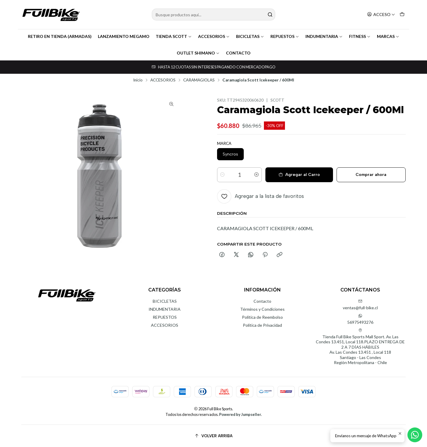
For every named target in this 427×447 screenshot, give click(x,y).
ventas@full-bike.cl (360, 304)
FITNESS (360, 36)
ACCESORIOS (214, 36)
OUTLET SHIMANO (198, 52)
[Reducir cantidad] (222, 175)
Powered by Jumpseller (240, 414)
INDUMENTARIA (324, 36)
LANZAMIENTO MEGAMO (123, 36)
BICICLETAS (250, 36)
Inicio (138, 80)
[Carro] (402, 14)
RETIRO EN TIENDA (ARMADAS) (60, 36)
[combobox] (213, 14)
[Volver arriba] (213, 436)
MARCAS (388, 36)
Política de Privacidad (262, 325)
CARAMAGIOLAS (199, 80)
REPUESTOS (284, 36)
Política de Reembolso (262, 317)
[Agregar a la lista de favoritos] (260, 196)
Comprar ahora (371, 174)
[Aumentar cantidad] (256, 175)
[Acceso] (381, 14)
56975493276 (360, 319)
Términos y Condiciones (262, 309)
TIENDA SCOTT (174, 36)
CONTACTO (238, 52)
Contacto (262, 301)
